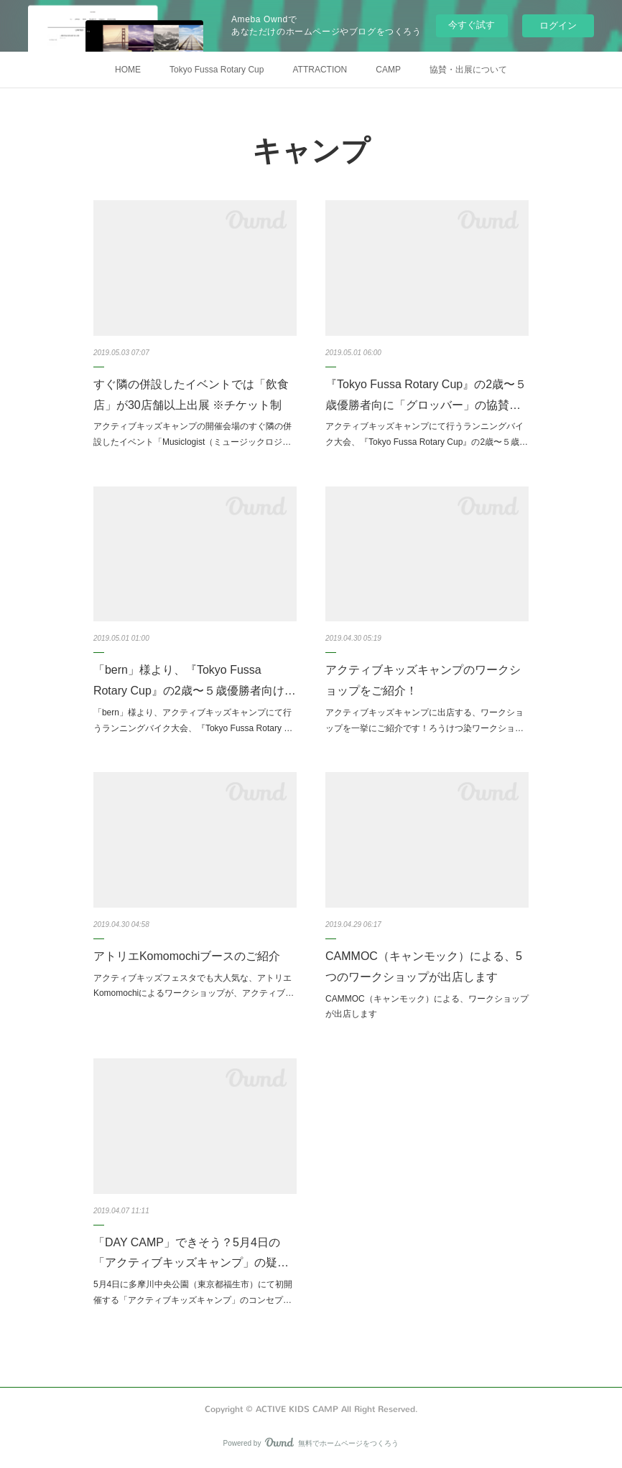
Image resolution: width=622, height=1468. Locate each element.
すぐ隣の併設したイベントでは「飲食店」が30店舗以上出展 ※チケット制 (191, 394)
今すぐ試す (471, 24)
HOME (128, 70)
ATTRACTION (319, 70)
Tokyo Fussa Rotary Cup (217, 70)
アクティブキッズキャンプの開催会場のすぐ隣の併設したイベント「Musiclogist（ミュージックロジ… (192, 434)
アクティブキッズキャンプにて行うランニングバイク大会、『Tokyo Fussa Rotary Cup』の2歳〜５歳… (426, 434)
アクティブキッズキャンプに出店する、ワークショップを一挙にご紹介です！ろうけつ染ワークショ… (424, 720)
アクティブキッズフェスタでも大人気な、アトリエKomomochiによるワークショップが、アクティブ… (193, 986)
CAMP (388, 70)
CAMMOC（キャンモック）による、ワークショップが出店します (427, 1007)
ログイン (558, 25)
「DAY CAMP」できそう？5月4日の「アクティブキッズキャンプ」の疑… (191, 1252)
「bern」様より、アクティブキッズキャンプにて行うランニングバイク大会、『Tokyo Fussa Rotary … (192, 720)
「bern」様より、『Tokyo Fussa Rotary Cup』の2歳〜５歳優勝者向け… (194, 680)
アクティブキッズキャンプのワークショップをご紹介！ (423, 680)
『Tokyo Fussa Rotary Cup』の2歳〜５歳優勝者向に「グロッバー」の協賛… (425, 394)
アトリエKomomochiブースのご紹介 (186, 956)
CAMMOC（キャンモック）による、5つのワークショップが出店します (423, 966)
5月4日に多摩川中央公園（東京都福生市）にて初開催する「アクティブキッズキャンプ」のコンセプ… (192, 1292)
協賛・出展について (468, 70)
